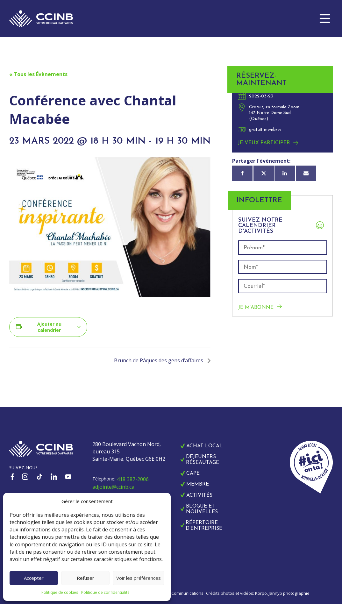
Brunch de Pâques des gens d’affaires (159, 360)
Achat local (204, 446)
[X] (263, 173)
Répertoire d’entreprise (204, 525)
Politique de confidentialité (105, 592)
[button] (325, 18)
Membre (197, 484)
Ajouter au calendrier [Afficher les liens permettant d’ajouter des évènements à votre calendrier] (49, 327)
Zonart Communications (180, 593)
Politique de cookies (59, 592)
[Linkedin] (284, 173)
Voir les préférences (138, 578)
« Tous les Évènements (38, 74)
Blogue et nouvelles (202, 509)
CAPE (193, 473)
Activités (199, 495)
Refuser (85, 578)
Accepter (34, 578)
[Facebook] (242, 173)
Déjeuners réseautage (202, 459)
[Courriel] (306, 173)
